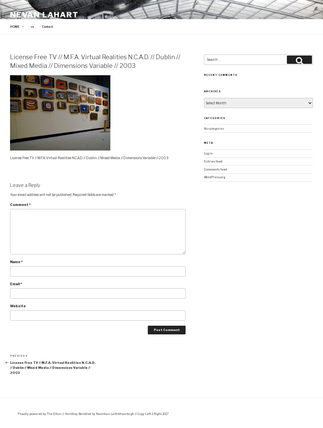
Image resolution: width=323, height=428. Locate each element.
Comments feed (215, 169)
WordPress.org (214, 177)
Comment (20, 205)
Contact (47, 26)
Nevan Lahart (44, 14)
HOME (17, 26)
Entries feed (213, 161)
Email (16, 284)
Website (18, 306)
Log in (208, 153)
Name (16, 262)
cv (32, 26)
